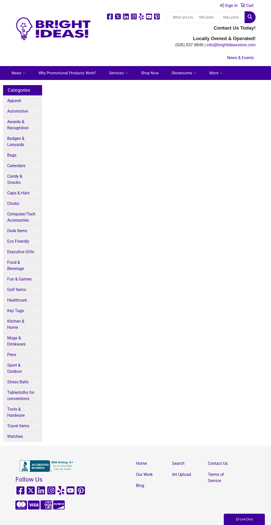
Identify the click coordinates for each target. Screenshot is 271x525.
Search (178, 463)
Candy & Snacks (14, 179)
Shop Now (150, 73)
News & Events (240, 57)
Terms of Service (216, 477)
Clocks (13, 203)
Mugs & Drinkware (16, 341)
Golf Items (16, 289)
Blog (140, 485)
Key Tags (15, 310)
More (216, 73)
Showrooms (184, 73)
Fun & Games (19, 279)
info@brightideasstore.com (231, 45)
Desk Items (17, 230)
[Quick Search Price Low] (208, 17)
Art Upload (181, 474)
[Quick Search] (181, 17)
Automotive (17, 111)
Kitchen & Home (15, 324)
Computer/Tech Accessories (21, 217)
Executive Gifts (20, 251)
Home (141, 463)
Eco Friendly (18, 241)
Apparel (14, 100)
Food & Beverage (15, 265)
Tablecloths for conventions (20, 395)
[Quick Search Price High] (232, 17)
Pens (11, 354)
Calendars (16, 165)
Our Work (144, 474)
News (19, 73)
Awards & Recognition (18, 124)
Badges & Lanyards (15, 141)
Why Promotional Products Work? (67, 73)
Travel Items (18, 425)
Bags (11, 155)
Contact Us (218, 463)
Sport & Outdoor (14, 368)
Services (118, 73)
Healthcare (17, 300)
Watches (15, 436)
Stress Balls (17, 381)
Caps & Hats (18, 193)
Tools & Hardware (16, 412)
